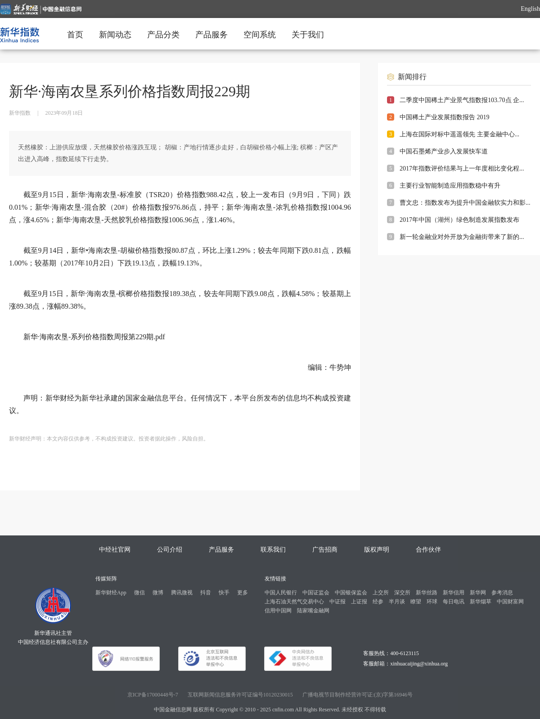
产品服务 (211, 34)
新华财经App (110, 592)
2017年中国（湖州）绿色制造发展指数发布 (459, 219)
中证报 (337, 601)
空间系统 (259, 34)
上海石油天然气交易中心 (294, 601)
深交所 (402, 592)
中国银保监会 (351, 592)
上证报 (359, 601)
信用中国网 (278, 610)
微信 (139, 592)
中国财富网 (510, 601)
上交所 (381, 592)
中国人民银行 (281, 592)
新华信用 (453, 592)
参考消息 (502, 592)
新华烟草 (480, 601)
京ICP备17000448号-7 (152, 695)
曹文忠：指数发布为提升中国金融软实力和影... (465, 202)
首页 (75, 34)
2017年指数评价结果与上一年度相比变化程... (462, 168)
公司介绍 (169, 549)
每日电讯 (453, 601)
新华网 (478, 592)
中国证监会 (315, 592)
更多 (242, 592)
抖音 (205, 592)
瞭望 (415, 601)
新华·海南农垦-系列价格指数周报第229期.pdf (94, 337)
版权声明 (376, 549)
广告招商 (325, 549)
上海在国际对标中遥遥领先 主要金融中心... (459, 134)
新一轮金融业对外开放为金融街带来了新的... (462, 237)
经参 (378, 601)
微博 (158, 592)
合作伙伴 (428, 549)
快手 (224, 592)
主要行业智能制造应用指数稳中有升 (450, 185)
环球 (432, 601)
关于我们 (308, 34)
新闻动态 (115, 34)
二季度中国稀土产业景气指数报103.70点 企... (462, 100)
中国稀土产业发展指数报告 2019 (445, 117)
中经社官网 (114, 549)
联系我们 (273, 549)
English (530, 8)
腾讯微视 (182, 592)
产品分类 (163, 34)
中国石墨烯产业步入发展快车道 (444, 151)
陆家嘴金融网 (313, 610)
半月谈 (397, 601)
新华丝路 (426, 592)
